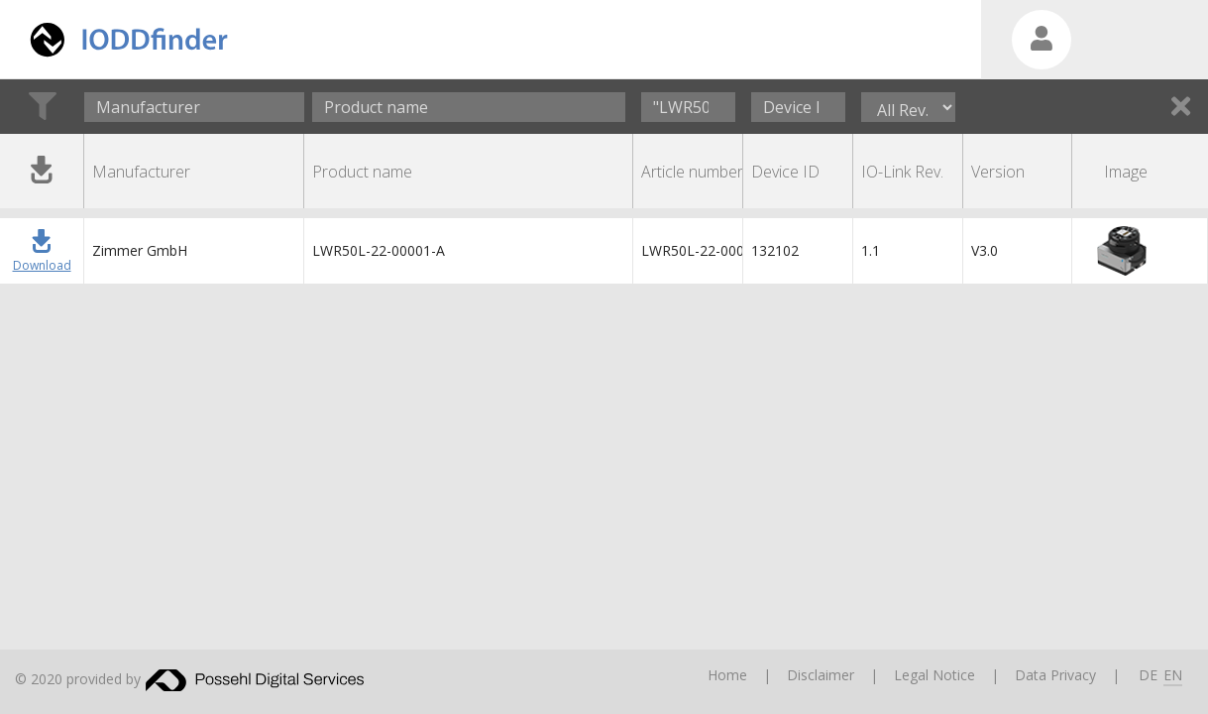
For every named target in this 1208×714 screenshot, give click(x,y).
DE (1148, 674)
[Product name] (468, 107)
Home (727, 674)
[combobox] (194, 107)
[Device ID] (798, 107)
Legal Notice (934, 674)
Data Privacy (1055, 674)
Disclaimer (820, 674)
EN (1172, 674)
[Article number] (688, 107)
